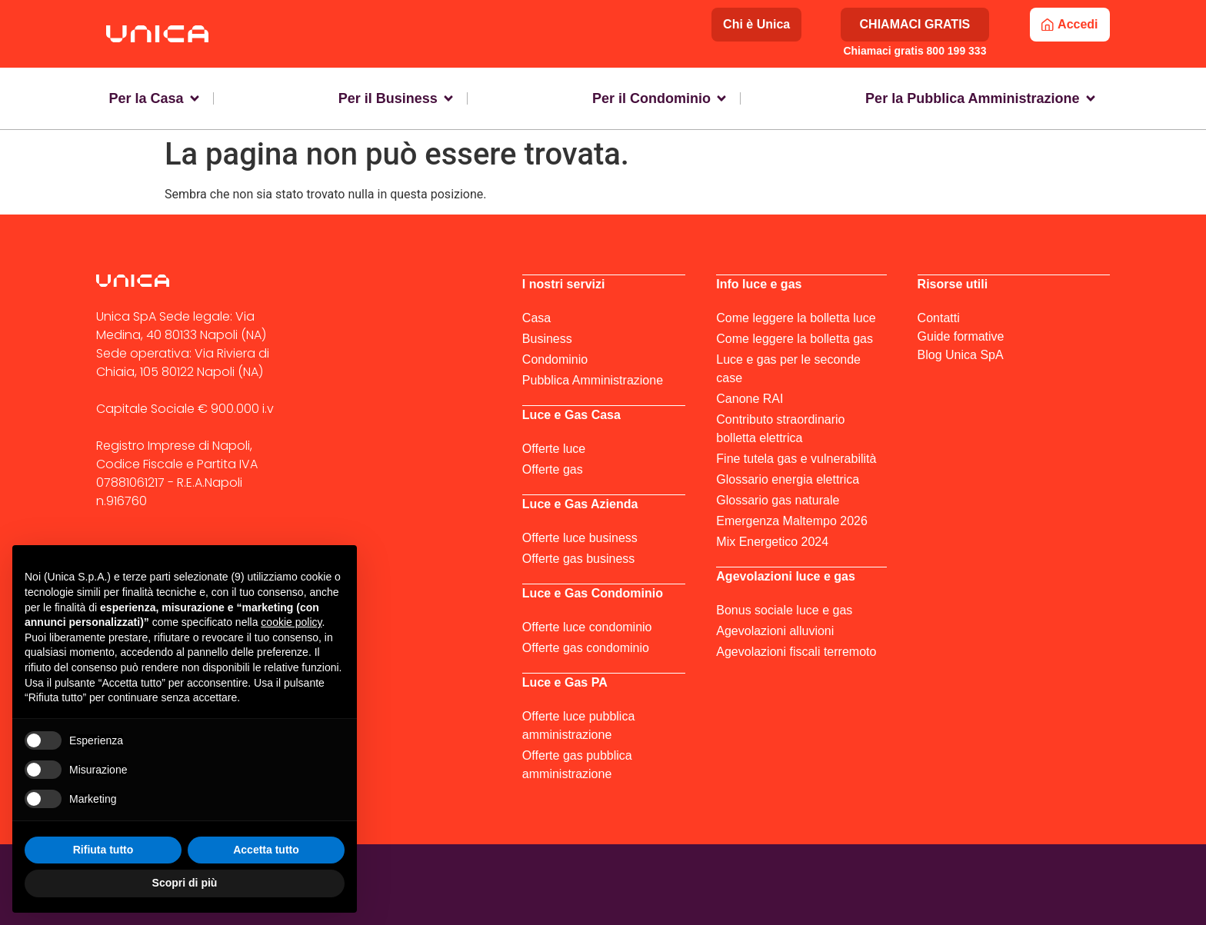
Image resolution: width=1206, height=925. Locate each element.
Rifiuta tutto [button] (103, 849)
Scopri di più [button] (185, 883)
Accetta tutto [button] (266, 849)
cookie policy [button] (291, 622)
